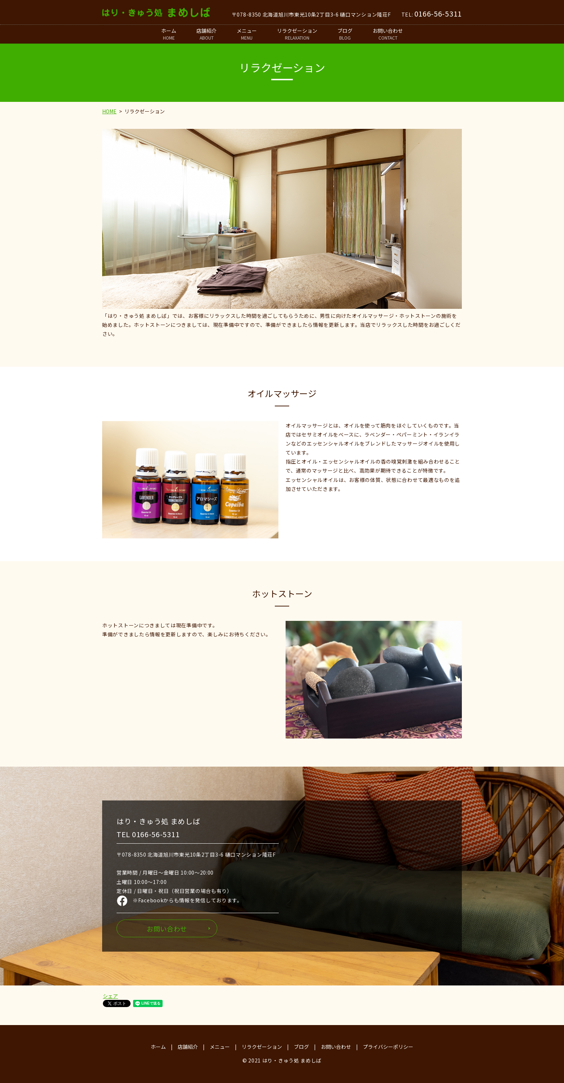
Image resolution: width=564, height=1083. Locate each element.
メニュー (247, 34)
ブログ (344, 34)
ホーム (168, 34)
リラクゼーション (297, 34)
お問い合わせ (388, 34)
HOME (109, 111)
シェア (110, 995)
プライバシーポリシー (388, 1046)
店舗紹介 (206, 34)
